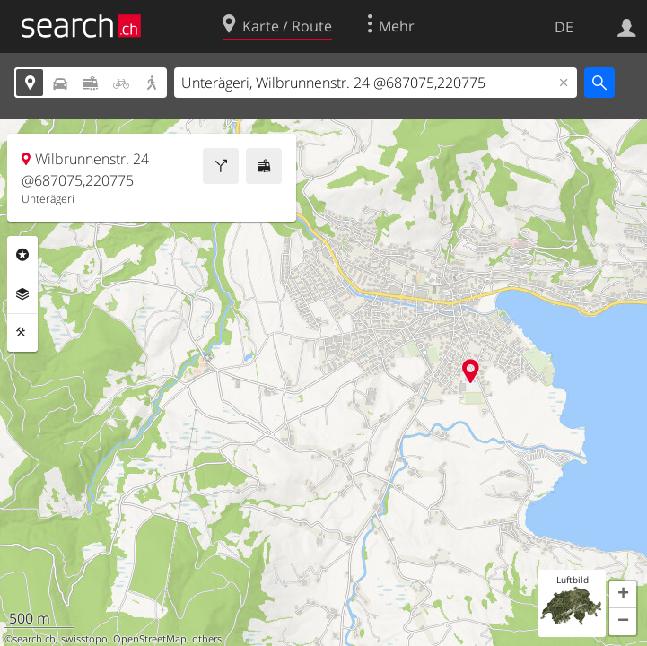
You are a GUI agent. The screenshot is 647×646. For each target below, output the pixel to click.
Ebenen (22, 294)
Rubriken (22, 255)
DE (564, 27)
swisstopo (84, 639)
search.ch (34, 639)
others (207, 639)
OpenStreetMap (150, 639)
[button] (622, 594)
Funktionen (22, 333)
